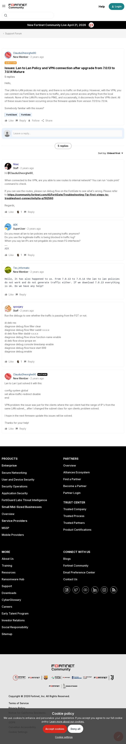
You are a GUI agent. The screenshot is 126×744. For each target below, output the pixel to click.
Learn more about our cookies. (67, 721)
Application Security (15, 493)
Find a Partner (72, 479)
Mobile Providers (13, 534)
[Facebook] (66, 589)
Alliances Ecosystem (76, 472)
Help (102, 6)
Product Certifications (77, 529)
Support (7, 586)
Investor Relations (13, 620)
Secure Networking (14, 472)
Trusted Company (74, 509)
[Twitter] (76, 589)
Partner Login (72, 493)
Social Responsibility (15, 627)
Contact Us (70, 579)
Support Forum (13, 33)
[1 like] (19, 212)
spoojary (18, 306)
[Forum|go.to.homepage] (18, 6)
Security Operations (14, 486)
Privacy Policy (17, 708)
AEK (15, 224)
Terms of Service (19, 703)
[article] (63, 188)
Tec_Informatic (21, 267)
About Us (8, 558)
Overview (8, 514)
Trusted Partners (74, 523)
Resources (8, 572)
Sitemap (7, 634)
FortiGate (26, 114)
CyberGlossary (11, 599)
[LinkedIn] (94, 589)
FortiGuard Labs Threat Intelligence (24, 500)
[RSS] (113, 589)
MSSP (5, 528)
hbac (16, 164)
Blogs (67, 558)
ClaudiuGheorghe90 (24, 52)
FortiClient (11, 114)
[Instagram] (104, 589)
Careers (7, 606)
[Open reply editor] (63, 133)
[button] (4, 7)
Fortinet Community (75, 565)
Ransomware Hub (13, 579)
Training (7, 565)
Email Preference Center (79, 572)
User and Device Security (18, 479)
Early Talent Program (15, 613)
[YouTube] (85, 589)
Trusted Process (73, 516)
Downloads (9, 593)
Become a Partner (75, 486)
